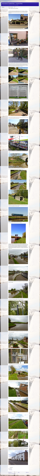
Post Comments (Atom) (13, 473)
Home (18, 472)
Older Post (27, 472)
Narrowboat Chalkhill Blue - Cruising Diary (12, 3)
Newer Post (9, 472)
